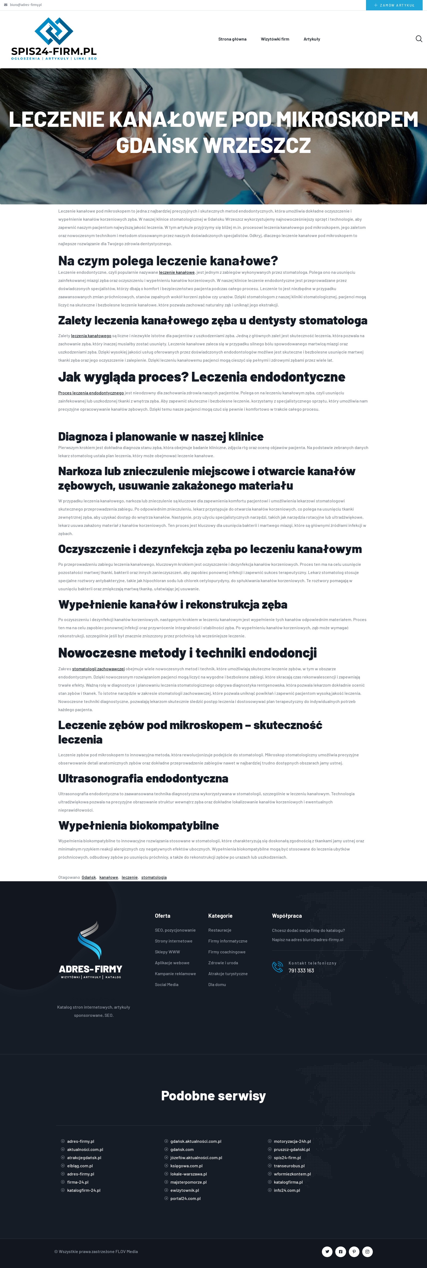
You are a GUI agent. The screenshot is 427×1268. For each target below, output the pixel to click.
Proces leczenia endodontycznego (91, 392)
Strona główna (232, 38)
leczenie (130, 877)
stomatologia (154, 877)
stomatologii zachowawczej (98, 668)
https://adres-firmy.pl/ (94, 998)
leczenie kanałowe (177, 272)
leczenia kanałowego (91, 335)
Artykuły (312, 38)
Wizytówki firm (275, 38)
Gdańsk (89, 877)
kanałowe (108, 877)
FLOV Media (126, 1251)
